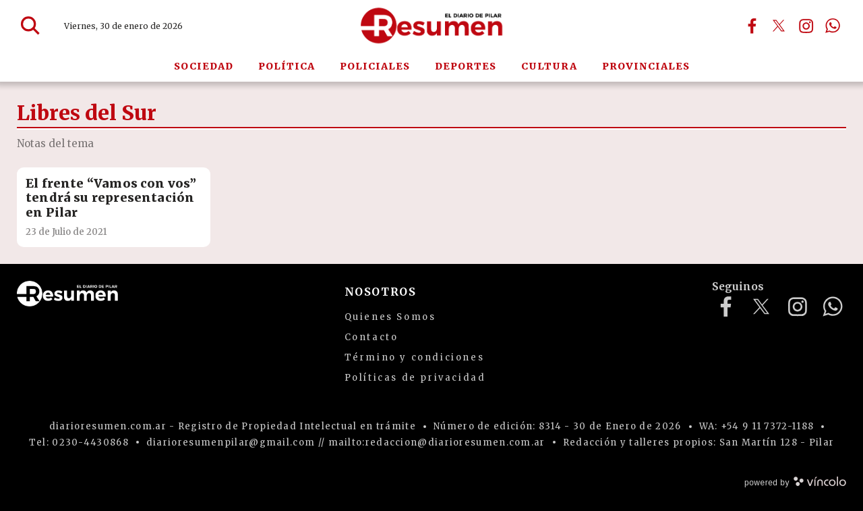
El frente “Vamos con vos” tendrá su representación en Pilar (111, 198)
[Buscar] (30, 25)
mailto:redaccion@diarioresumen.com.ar (436, 442)
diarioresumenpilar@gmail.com (230, 442)
